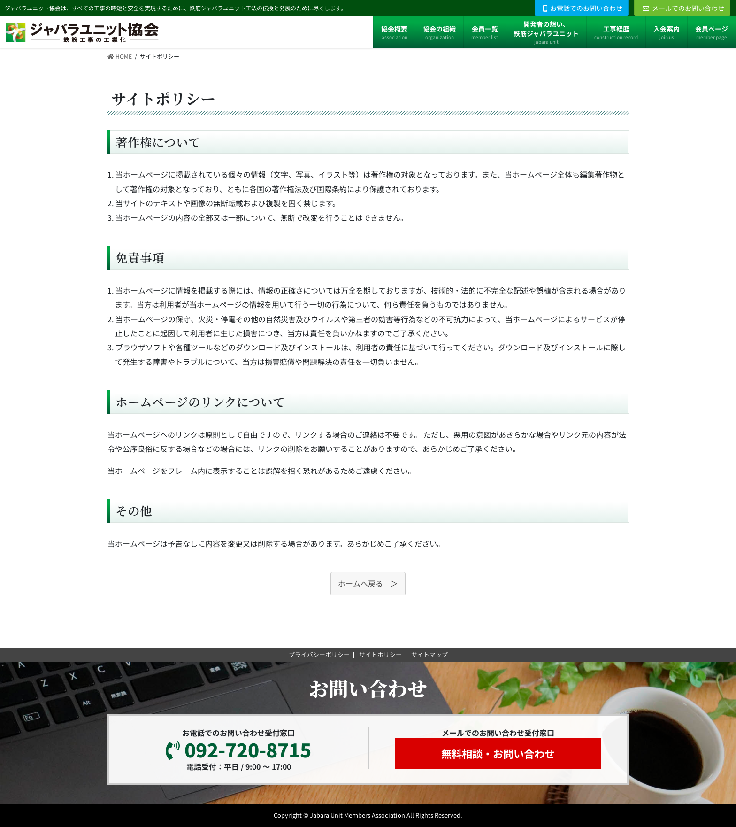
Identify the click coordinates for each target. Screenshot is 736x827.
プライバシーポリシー (319, 654)
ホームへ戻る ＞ (368, 583)
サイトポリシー (380, 654)
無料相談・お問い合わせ (498, 753)
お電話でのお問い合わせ (582, 8)
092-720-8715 (238, 749)
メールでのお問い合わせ (683, 8)
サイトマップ (429, 654)
